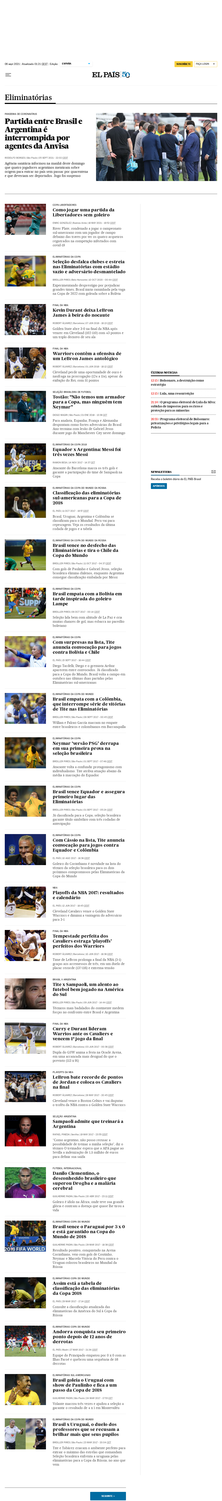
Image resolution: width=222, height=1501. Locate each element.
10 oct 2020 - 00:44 (103, 279)
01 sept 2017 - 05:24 (98, 809)
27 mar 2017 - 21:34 (84, 1349)
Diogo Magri (60, 415)
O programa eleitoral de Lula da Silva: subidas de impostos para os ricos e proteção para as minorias (183, 406)
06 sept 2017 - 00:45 (98, 717)
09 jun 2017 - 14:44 (98, 1002)
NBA (55, 888)
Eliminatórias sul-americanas (71, 1375)
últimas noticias (164, 372)
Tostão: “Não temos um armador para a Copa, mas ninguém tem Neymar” (89, 402)
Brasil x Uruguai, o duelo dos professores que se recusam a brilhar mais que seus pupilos (86, 1430)
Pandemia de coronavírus (21, 114)
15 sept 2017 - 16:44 (76, 660)
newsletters (161, 472)
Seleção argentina (64, 1116)
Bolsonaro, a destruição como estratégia (177, 383)
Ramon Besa (60, 462)
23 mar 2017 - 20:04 (97, 1442)
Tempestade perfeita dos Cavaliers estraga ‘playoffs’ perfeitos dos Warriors (82, 941)
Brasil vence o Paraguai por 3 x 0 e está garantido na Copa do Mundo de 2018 (89, 1232)
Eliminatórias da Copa (67, 257)
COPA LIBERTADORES (64, 205)
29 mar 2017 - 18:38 (100, 1244)
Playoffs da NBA (63, 1072)
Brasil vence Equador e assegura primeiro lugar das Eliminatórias (89, 797)
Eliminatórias (28, 98)
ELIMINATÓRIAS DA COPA (67, 589)
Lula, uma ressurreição (177, 393)
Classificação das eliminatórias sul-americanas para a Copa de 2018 (87, 498)
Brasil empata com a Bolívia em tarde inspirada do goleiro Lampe (87, 599)
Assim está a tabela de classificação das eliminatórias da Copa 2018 (86, 1289)
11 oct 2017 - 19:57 (75, 511)
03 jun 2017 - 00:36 (100, 1046)
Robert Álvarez (62, 323)
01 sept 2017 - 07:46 (98, 761)
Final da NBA (60, 931)
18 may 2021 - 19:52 (102, 223)
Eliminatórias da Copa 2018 (70, 444)
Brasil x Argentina (64, 979)
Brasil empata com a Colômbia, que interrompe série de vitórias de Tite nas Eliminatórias (89, 704)
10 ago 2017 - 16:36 (76, 858)
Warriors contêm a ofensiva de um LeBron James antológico (87, 356)
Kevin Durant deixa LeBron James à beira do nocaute (83, 313)
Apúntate (159, 485)
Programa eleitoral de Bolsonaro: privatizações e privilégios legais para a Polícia (180, 423)
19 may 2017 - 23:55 (94, 1134)
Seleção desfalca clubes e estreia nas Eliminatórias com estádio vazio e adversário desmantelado (89, 267)
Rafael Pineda (61, 1134)
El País (57, 511)
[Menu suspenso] (8, 74)
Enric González (62, 223)
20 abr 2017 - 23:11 (99, 1196)
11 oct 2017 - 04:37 (97, 563)
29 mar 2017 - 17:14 (76, 1301)
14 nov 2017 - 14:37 (82, 462)
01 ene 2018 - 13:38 (94, 415)
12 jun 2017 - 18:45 (75, 905)
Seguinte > (108, 1496)
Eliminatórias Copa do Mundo (71, 1222)
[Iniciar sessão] (205, 64)
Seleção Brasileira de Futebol (72, 392)
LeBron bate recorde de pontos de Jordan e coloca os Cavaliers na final (88, 1082)
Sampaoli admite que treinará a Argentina (88, 1124)
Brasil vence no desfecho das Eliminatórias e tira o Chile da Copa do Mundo (85, 551)
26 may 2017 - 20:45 (100, 1095)
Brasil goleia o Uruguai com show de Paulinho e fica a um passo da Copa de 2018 (85, 1385)
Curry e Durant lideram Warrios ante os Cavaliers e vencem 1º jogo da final (83, 1034)
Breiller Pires (61, 279)
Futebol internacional (67, 1168)
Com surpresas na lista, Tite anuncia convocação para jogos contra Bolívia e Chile (87, 647)
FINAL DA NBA (60, 305)
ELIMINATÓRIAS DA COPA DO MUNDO (73, 694)
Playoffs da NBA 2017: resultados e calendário (88, 895)
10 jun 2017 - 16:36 (99, 954)
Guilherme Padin (62, 1196)
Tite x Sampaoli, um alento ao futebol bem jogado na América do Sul (88, 990)
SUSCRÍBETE (183, 64)
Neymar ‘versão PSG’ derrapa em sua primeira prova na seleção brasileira (86, 749)
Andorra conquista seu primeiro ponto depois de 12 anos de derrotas (89, 1337)
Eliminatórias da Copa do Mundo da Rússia (79, 488)
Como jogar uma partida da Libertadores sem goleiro (83, 212)
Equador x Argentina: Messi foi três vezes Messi (87, 452)
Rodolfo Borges (15, 157)
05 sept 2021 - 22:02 (53, 157)
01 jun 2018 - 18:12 (99, 366)
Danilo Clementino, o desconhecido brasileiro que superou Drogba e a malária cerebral (84, 1181)
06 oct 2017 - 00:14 (86, 612)
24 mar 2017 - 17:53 (99, 1398)
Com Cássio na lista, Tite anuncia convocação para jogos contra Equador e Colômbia (88, 845)
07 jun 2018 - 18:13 (99, 323)
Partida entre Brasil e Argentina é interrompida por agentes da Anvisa (43, 133)
